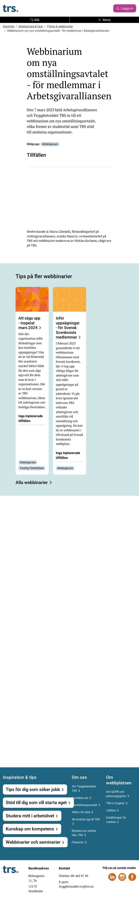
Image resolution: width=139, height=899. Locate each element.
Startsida (8, 26)
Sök (34, 20)
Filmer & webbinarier (60, 26)
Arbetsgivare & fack (30, 26)
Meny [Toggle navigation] (104, 20)
